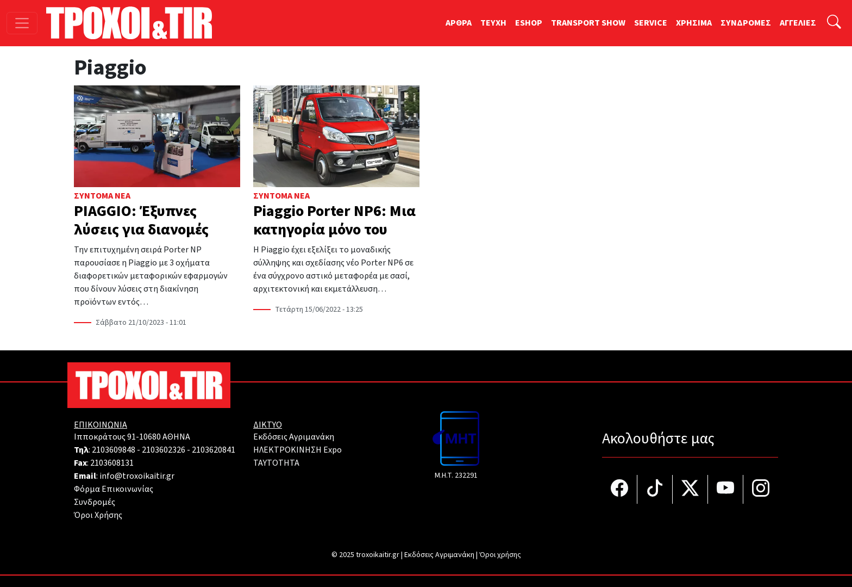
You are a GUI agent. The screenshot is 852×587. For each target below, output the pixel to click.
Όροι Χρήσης (98, 515)
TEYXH (493, 23)
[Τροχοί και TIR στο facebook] (619, 489)
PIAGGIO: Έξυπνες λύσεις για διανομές (141, 220)
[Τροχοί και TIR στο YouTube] (725, 489)
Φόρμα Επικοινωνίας (113, 489)
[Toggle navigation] (22, 23)
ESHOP (528, 23)
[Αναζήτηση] (834, 23)
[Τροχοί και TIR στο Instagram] (760, 489)
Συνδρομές (94, 502)
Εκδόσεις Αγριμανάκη (293, 437)
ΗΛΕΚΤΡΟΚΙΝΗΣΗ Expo (297, 450)
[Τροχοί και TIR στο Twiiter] (690, 489)
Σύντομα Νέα (102, 196)
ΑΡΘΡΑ (459, 23)
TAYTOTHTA (276, 463)
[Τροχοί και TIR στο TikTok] (655, 489)
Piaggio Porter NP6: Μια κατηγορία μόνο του (334, 220)
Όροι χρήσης (500, 554)
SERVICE (650, 23)
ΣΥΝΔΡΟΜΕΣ (746, 23)
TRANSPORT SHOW (588, 23)
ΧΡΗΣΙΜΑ (694, 23)
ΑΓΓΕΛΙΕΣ (798, 23)
